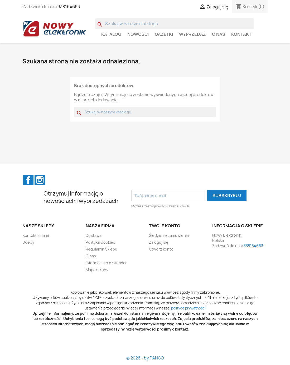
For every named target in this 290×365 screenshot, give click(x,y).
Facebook (28, 180)
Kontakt (241, 34)
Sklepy (28, 242)
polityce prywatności (188, 308)
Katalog (111, 34)
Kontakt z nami (35, 235)
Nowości (138, 34)
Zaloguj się (158, 242)
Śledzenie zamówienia (169, 235)
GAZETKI (164, 34)
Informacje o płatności (106, 262)
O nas (218, 34)
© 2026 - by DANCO (145, 358)
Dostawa (93, 235)
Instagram (40, 180)
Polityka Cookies (100, 242)
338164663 (69, 6)
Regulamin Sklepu (101, 249)
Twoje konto (164, 226)
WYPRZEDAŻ (192, 34)
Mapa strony (97, 269)
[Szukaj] (174, 23)
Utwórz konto (161, 249)
